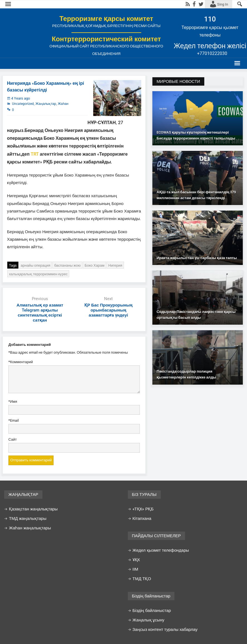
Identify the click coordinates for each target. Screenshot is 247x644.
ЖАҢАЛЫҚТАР (23, 494)
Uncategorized (23, 104)
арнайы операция (35, 265)
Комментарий (20, 362)
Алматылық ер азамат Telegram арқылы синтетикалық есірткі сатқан (39, 313)
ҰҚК (136, 559)
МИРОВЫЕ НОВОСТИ (178, 81)
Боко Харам (94, 265)
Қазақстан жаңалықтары (33, 509)
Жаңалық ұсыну (148, 620)
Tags (13, 265)
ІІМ (135, 569)
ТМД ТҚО (142, 578)
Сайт (12, 439)
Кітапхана (142, 518)
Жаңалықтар (45, 104)
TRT (35, 154)
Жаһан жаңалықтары (30, 527)
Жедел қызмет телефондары (161, 550)
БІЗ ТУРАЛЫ (144, 494)
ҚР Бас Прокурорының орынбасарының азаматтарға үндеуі (108, 310)
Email (13, 421)
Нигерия (115, 265)
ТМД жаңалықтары (27, 518)
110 (210, 19)
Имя (12, 402)
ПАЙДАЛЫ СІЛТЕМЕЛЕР (156, 535)
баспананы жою (67, 265)
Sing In (222, 4)
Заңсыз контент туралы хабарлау (165, 629)
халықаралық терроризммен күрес (38, 274)
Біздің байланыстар (151, 596)
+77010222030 (212, 53)
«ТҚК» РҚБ (143, 509)
